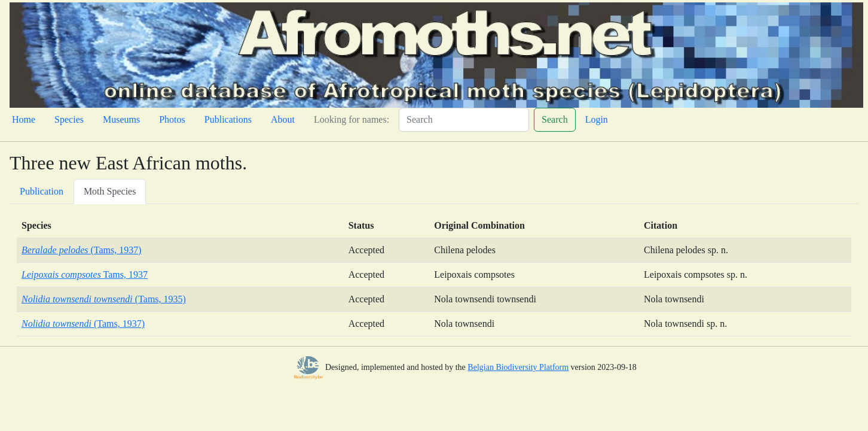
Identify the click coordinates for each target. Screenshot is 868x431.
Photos (172, 119)
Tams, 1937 (85, 274)
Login (596, 119)
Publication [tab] (41, 191)
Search (555, 119)
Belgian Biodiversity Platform (518, 367)
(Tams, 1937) (82, 250)
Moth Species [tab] (110, 191)
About (283, 119)
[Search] (464, 120)
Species (69, 119)
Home (23, 119)
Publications (228, 119)
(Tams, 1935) (104, 299)
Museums (121, 119)
